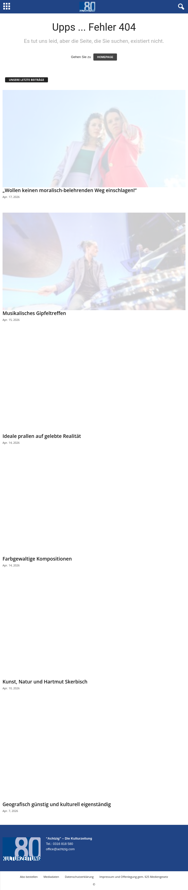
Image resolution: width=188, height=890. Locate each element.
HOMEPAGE (105, 57)
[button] (180, 6)
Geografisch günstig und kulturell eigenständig (57, 804)
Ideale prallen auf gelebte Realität (42, 436)
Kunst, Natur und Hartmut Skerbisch (45, 681)
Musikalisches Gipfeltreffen (34, 313)
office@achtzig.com (60, 849)
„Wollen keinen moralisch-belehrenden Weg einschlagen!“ (70, 190)
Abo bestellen (29, 877)
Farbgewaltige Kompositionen (37, 558)
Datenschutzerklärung (79, 877)
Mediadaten (51, 877)
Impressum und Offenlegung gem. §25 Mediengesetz (133, 877)
